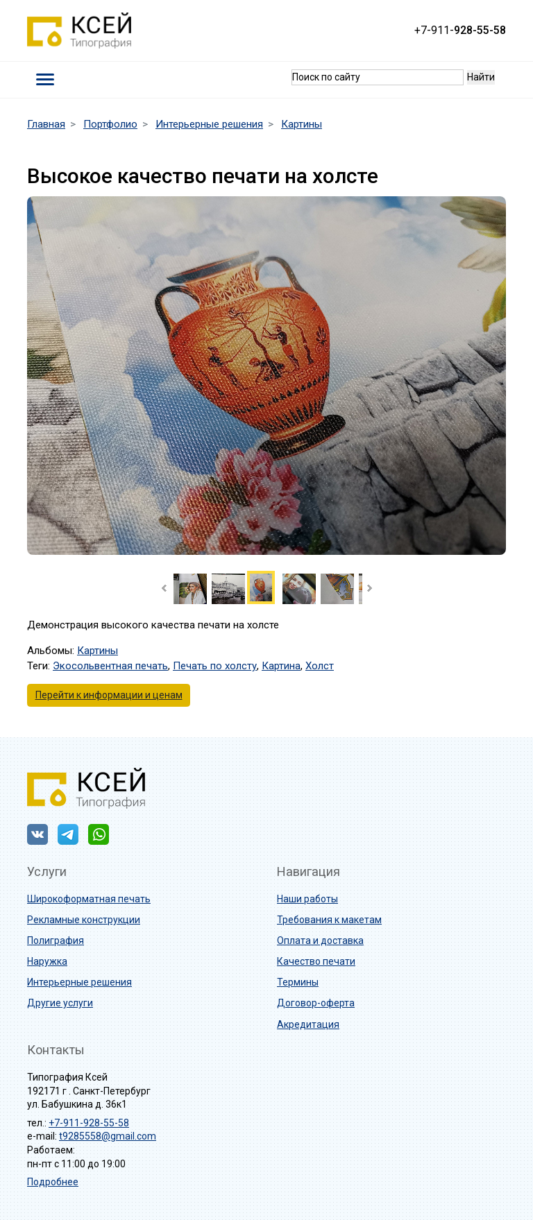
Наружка (47, 961)
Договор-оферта (316, 1002)
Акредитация (308, 1024)
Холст (319, 666)
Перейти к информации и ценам (109, 695)
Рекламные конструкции (83, 919)
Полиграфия (55, 940)
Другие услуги (60, 1002)
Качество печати (316, 961)
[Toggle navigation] (45, 79)
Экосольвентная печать (110, 666)
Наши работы (307, 898)
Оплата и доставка (320, 940)
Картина (281, 666)
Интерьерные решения (79, 982)
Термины (298, 982)
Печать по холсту (215, 666)
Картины (97, 650)
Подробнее (52, 1181)
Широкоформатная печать (89, 898)
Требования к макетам (329, 919)
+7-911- (460, 30)
